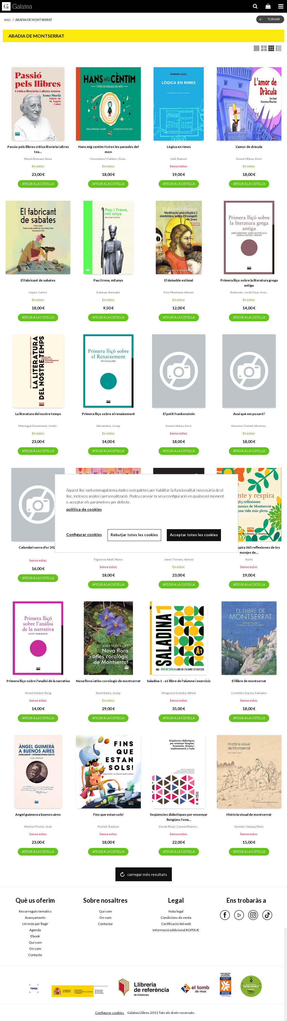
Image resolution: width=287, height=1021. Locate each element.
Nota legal (175, 911)
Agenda (35, 930)
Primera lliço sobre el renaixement (108, 414)
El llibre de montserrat (249, 681)
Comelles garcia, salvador (249, 693)
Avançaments (35, 917)
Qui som (35, 942)
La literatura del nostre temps (38, 414)
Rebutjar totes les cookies (134, 535)
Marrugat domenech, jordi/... (38, 425)
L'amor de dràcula (249, 147)
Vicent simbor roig (38, 693)
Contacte (35, 955)
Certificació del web (176, 924)
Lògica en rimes (179, 147)
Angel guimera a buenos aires (38, 814)
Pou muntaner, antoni (179, 292)
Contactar (105, 924)
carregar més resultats (147, 874)
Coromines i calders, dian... (108, 158)
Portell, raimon (108, 826)
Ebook (35, 936)
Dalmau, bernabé (108, 292)
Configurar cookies (109, 1013)
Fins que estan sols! (108, 814)
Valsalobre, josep (108, 425)
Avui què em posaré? (249, 414)
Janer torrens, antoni (179, 559)
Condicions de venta (176, 917)
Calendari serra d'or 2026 (38, 547)
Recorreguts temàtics (35, 911)
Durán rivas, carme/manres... (179, 826)
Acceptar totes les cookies (194, 535)
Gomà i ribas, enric (249, 158)
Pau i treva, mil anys (108, 280)
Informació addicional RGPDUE (176, 930)
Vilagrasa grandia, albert (178, 693)
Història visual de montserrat (248, 814)
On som (35, 948)
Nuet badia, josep (108, 693)
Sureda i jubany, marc (249, 826)
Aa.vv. (249, 559)
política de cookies (84, 509)
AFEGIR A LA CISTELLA (38, 184)
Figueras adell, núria (108, 559)
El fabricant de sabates (38, 280)
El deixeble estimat (178, 280)
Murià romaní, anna (38, 158)
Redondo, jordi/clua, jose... (249, 292)
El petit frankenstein (179, 414)
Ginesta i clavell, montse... (249, 425)
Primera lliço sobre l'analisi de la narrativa (38, 681)
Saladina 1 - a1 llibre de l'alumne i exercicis (179, 681)
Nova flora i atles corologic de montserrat (108, 681)
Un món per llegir (35, 924)
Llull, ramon (178, 158)
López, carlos (38, 292)
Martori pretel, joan (38, 826)
